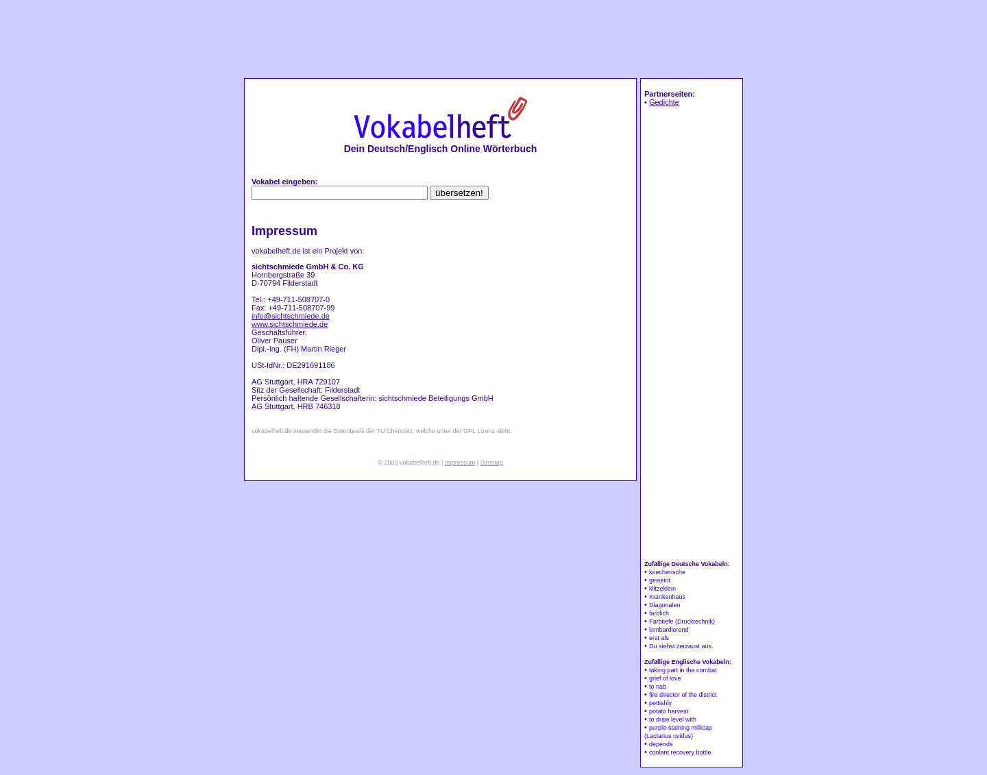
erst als (659, 638)
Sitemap (491, 462)
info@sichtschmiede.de (291, 316)
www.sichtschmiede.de (290, 324)
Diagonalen (665, 605)
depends (661, 744)
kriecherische (667, 572)
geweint (659, 580)
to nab (657, 686)
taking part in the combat (683, 670)
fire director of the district (683, 694)
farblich (659, 613)
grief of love (665, 678)
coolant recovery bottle (680, 752)
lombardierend (669, 629)
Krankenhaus (667, 596)
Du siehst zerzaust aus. (681, 646)
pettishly (660, 703)
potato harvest (668, 711)
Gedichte (664, 102)
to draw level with (672, 719)
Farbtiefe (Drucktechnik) (682, 621)
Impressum (460, 462)
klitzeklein (662, 588)
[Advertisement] (493, 38)
